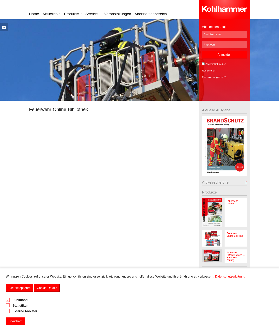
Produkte (73, 14)
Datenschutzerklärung (230, 276)
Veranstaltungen (117, 14)
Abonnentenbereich (151, 14)
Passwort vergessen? (214, 77)
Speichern (15, 321)
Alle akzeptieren (20, 288)
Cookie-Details (47, 288)
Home (34, 14)
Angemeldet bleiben (214, 63)
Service (93, 14)
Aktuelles (51, 14)
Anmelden (225, 54)
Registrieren (209, 70)
